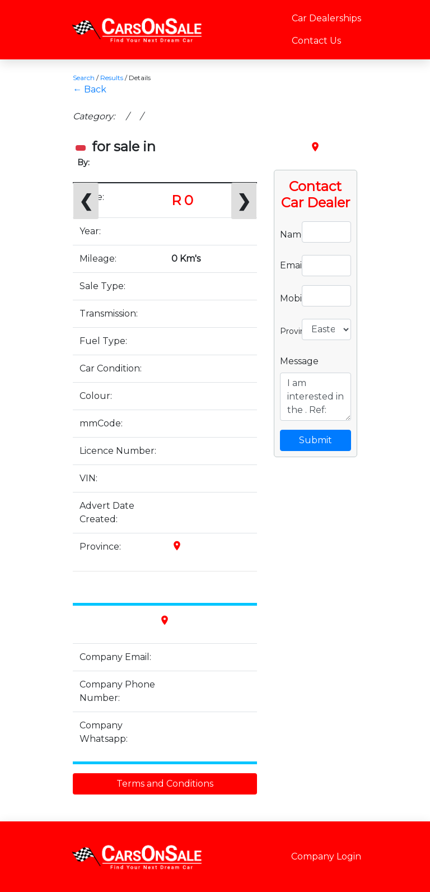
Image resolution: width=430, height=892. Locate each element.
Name (286, 233)
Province (286, 330)
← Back (89, 89)
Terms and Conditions (164, 783)
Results (111, 77)
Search (84, 77)
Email (286, 265)
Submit (315, 440)
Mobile (286, 297)
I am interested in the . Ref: (315, 397)
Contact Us (316, 40)
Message (299, 361)
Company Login (326, 856)
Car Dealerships (326, 18)
